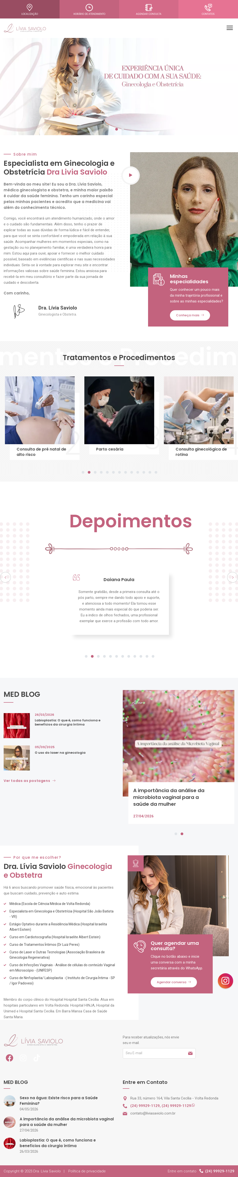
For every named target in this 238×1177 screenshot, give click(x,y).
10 (137, 473)
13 (156, 473)
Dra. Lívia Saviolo (47, 1171)
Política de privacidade (87, 1171)
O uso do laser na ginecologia (60, 752)
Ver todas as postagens (30, 780)
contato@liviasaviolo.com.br (153, 1113)
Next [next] (232, 577)
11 (143, 473)
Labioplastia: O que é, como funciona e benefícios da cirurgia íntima (67, 722)
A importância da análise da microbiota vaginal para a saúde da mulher (168, 797)
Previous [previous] (5, 577)
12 (150, 473)
